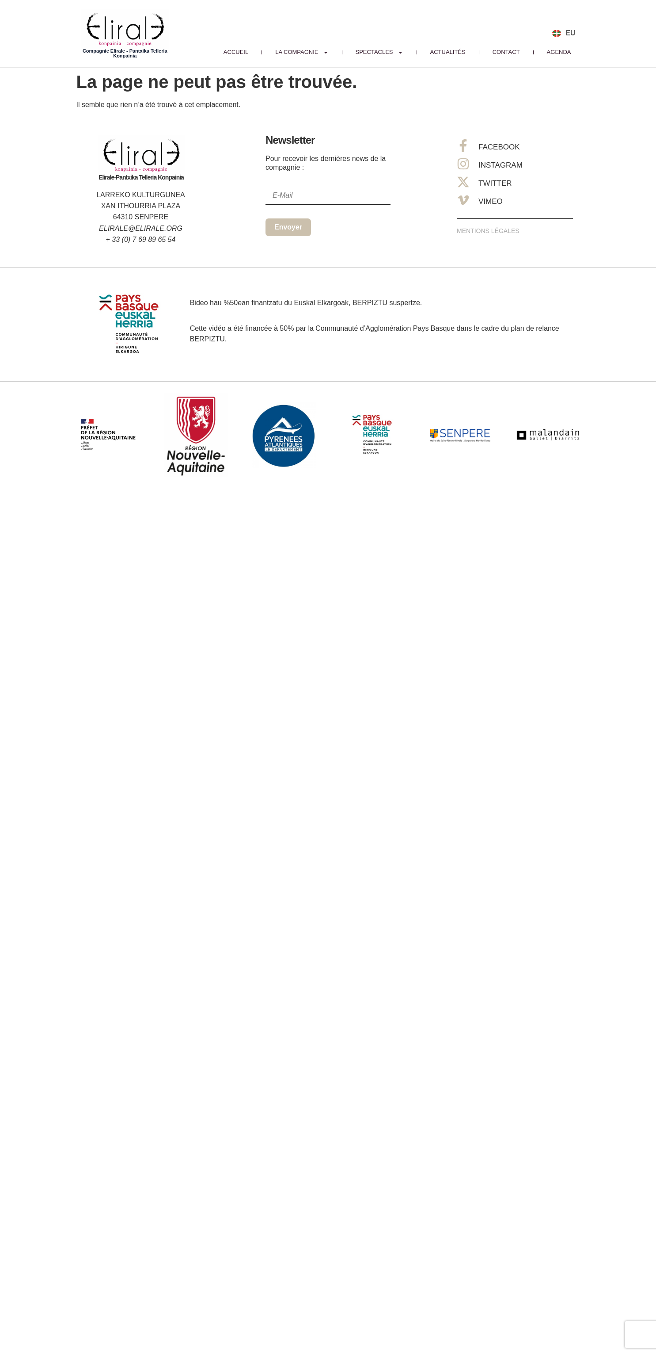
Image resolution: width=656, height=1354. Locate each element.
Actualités (448, 52)
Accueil (236, 52)
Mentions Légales (488, 230)
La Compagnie (301, 52)
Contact (506, 52)
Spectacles (379, 52)
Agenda (559, 52)
